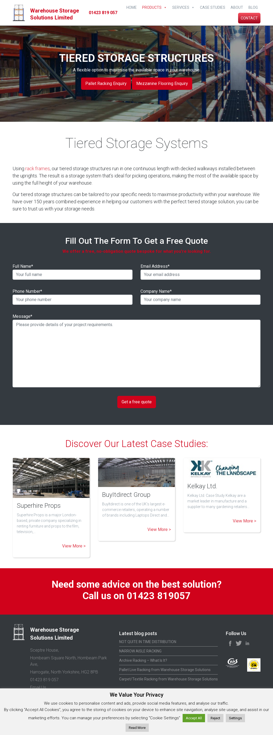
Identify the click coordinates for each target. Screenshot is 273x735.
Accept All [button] (194, 718)
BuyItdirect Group (126, 494)
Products (152, 7)
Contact (249, 18)
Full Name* (73, 272)
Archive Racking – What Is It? (143, 660)
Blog (253, 7)
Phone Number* (73, 297)
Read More (137, 728)
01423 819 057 (103, 12)
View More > (74, 546)
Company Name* (200, 297)
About (237, 7)
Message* (136, 350)
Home (131, 7)
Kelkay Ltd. (202, 486)
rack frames (37, 168)
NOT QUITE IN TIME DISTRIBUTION (147, 642)
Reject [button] (215, 718)
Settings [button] (235, 718)
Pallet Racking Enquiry (106, 83)
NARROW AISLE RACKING (140, 651)
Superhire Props (39, 505)
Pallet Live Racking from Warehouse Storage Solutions (165, 670)
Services (180, 7)
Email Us (38, 687)
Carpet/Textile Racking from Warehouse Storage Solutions (168, 679)
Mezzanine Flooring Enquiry (162, 83)
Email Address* (200, 272)
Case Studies (212, 7)
